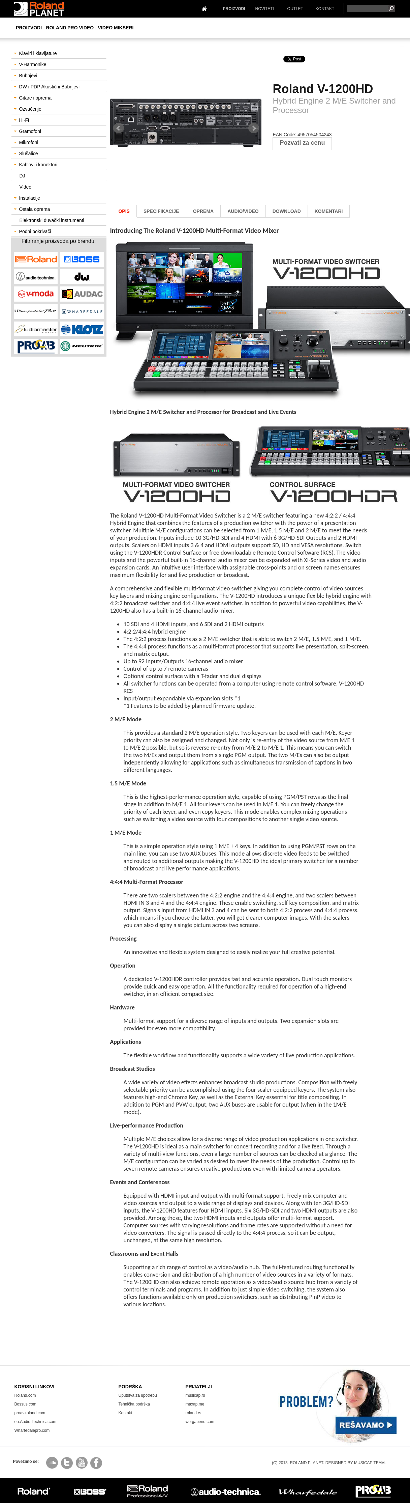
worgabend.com (200, 1421)
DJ (22, 175)
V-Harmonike (30, 64)
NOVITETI (264, 8)
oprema (203, 211)
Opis (123, 211)
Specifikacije (161, 211)
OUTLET (295, 8)
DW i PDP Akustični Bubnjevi (47, 86)
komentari (329, 211)
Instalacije (27, 198)
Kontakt (125, 1413)
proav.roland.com (29, 1413)
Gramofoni (27, 131)
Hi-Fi (21, 120)
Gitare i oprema (33, 98)
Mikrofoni (26, 142)
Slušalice (26, 153)
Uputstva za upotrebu (138, 1395)
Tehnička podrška (134, 1404)
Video (26, 187)
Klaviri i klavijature (35, 53)
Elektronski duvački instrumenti (52, 220)
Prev (118, 128)
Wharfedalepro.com (32, 1430)
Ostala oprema (32, 209)
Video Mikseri (116, 27)
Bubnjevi (25, 75)
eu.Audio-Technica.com (35, 1421)
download (287, 211)
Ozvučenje (27, 109)
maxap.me (195, 1404)
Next (253, 128)
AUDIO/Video (243, 211)
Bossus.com (25, 1404)
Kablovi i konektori (36, 164)
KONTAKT (325, 8)
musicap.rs (195, 1395)
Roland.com (25, 1395)
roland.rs (193, 1413)
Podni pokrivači (32, 231)
